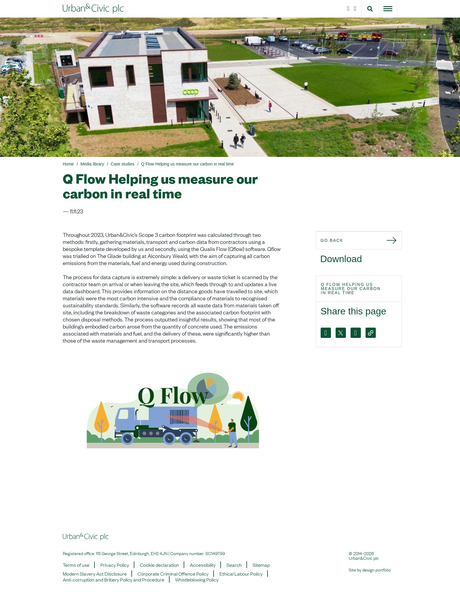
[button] (370, 8)
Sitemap (261, 565)
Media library (92, 164)
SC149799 (215, 553)
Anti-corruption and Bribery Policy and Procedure (113, 579)
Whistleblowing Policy (197, 579)
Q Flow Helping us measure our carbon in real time (187, 164)
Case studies (122, 164)
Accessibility (203, 565)
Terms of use (76, 565)
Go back (332, 240)
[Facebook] (326, 333)
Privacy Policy (114, 565)
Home (68, 164)
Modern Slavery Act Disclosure (95, 573)
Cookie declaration (159, 565)
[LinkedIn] (356, 8)
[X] (341, 333)
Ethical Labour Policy (241, 573)
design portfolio (376, 569)
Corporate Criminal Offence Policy (173, 573)
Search (234, 565)
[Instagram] (347, 8)
